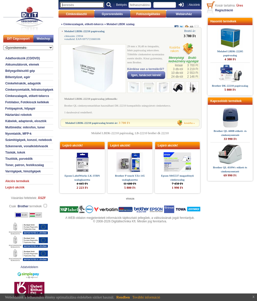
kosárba (188, 122)
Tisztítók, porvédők (19, 159)
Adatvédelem (29, 267)
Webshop (43, 38)
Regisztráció (224, 10)
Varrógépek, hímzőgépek (23, 171)
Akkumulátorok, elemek (22, 64)
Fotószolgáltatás (148, 14)
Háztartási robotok (18, 115)
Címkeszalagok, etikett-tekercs (27, 96)
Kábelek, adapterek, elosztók (25, 121)
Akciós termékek (17, 181)
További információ (146, 297)
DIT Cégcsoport (18, 38)
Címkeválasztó (76, 14)
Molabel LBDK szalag (121, 24)
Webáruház (184, 14)
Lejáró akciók (15, 187)
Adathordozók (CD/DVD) (22, 58)
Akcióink (194, 5)
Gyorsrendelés (112, 14)
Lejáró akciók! (72, 145)
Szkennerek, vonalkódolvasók (26, 146)
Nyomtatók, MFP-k (18, 133)
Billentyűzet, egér (17, 77)
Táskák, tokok (15, 152)
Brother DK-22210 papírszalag (230, 85)
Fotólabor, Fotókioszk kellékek (27, 102)
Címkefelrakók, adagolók (23, 83)
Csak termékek (25, 206)
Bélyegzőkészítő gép (20, 71)
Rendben (123, 297)
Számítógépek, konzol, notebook (28, 140)
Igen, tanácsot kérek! (146, 75)
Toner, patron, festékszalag (24, 165)
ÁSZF (42, 198)
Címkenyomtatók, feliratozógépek (29, 89)
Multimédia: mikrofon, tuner (25, 127)
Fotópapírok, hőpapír (20, 108)
